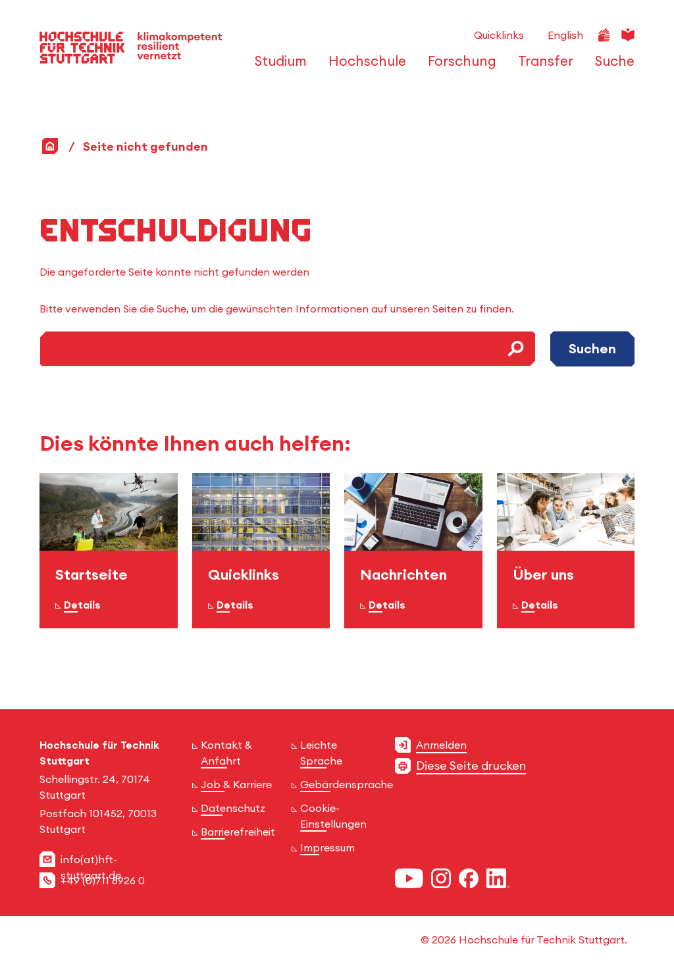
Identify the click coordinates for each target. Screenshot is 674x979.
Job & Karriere (236, 784)
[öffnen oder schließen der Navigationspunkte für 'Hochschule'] (363, 67)
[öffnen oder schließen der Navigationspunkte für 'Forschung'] (458, 67)
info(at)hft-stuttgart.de (91, 867)
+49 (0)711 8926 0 (103, 880)
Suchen (592, 348)
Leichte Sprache (321, 752)
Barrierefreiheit (238, 831)
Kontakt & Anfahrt (226, 752)
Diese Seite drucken (471, 765)
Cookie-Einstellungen (333, 815)
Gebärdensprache (346, 784)
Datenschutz (233, 808)
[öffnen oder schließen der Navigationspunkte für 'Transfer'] (542, 67)
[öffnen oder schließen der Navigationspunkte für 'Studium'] (277, 67)
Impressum (327, 847)
